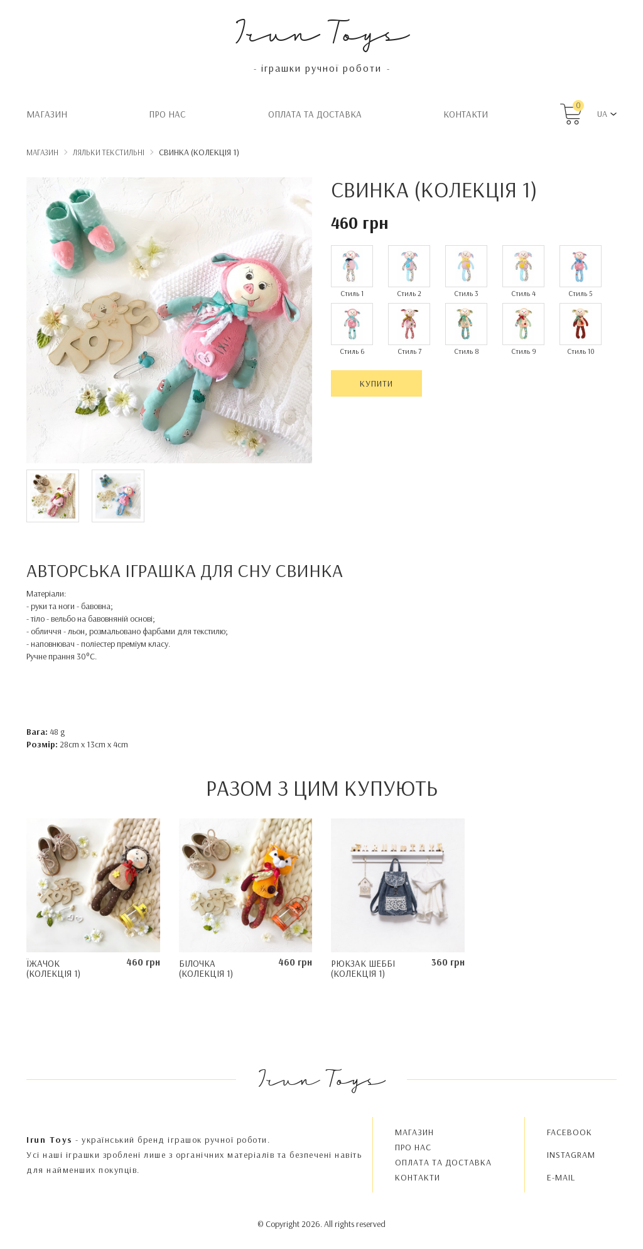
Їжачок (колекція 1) (53, 968)
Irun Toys (322, 31)
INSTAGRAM (571, 1154)
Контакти (465, 114)
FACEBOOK (569, 1132)
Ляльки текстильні (108, 152)
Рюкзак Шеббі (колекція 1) (363, 968)
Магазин (46, 114)
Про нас (167, 114)
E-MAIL (561, 1177)
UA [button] (602, 113)
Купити (376, 383)
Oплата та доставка (315, 114)
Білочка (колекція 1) (206, 968)
